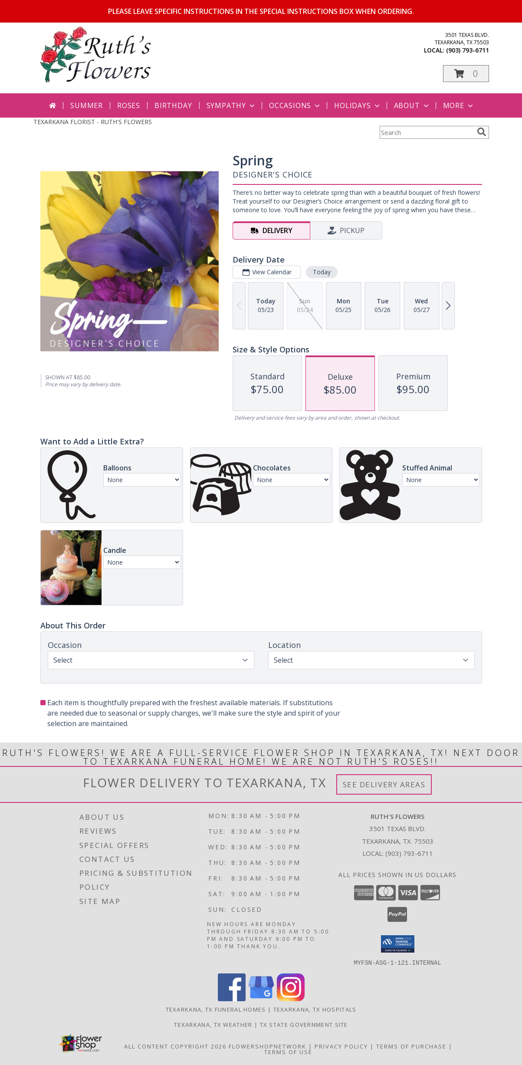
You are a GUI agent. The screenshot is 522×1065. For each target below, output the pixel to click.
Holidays (357, 105)
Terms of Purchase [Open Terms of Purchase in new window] (411, 1046)
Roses (128, 105)
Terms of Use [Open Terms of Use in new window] (288, 1051)
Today (321, 272)
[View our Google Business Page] (261, 998)
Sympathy (231, 105)
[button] (466, 73)
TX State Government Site (304, 1024)
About (412, 105)
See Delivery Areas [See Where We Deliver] (384, 784)
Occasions (295, 105)
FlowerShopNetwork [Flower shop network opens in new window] (267, 1046)
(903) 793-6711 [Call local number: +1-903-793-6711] (467, 50)
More (459, 105)
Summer (86, 105)
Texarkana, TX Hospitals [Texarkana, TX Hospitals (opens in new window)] (315, 1009)
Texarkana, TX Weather (213, 1024)
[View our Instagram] (291, 998)
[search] (482, 132)
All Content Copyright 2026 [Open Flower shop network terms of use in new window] (175, 1046)
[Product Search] (426, 132)
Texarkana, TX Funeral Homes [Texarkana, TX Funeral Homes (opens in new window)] (216, 1009)
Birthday (173, 105)
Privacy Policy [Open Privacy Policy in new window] (341, 1046)
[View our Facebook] (232, 998)
